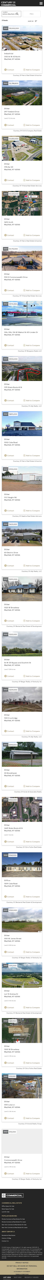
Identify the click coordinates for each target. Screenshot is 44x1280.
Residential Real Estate (8, 1235)
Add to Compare (31, 69)
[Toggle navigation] (41, 2)
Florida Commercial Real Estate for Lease (14, 1222)
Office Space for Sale (8, 1206)
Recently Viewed (31, 1277)
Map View (17, 1277)
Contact (9, 69)
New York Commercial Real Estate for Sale (14, 1224)
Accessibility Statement (22, 1271)
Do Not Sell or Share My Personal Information (22, 1267)
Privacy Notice (22, 1263)
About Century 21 (8, 1231)
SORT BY (32, 21)
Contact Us (5, 1241)
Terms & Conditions (22, 1274)
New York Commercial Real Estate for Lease (14, 1227)
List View (7, 1277)
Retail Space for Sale (8, 1209)
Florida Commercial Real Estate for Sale (13, 1219)
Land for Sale (5, 1212)
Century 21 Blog (6, 1238)
